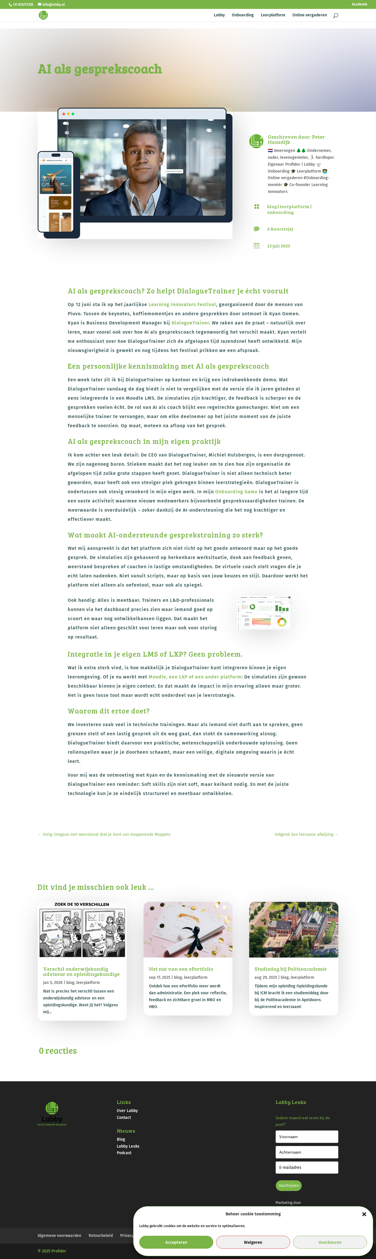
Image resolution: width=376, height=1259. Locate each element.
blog (272, 206)
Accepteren (176, 1242)
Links (124, 1102)
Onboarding (243, 15)
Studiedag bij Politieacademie (291, 968)
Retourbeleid (101, 1235)
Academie (359, 4)
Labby (219, 15)
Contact (124, 1117)
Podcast (124, 1152)
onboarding (280, 212)
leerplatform (294, 206)
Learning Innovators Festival (182, 304)
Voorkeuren (330, 1242)
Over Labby (127, 1110)
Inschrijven (289, 1185)
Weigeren (253, 1242)
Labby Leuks (128, 1146)
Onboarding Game (236, 491)
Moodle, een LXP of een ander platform (195, 677)
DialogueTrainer (190, 323)
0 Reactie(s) (280, 229)
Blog (121, 1139)
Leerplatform (273, 15)
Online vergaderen (309, 15)
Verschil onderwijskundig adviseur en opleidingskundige (81, 971)
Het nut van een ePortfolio (181, 968)
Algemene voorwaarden (59, 1235)
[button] (364, 1214)
